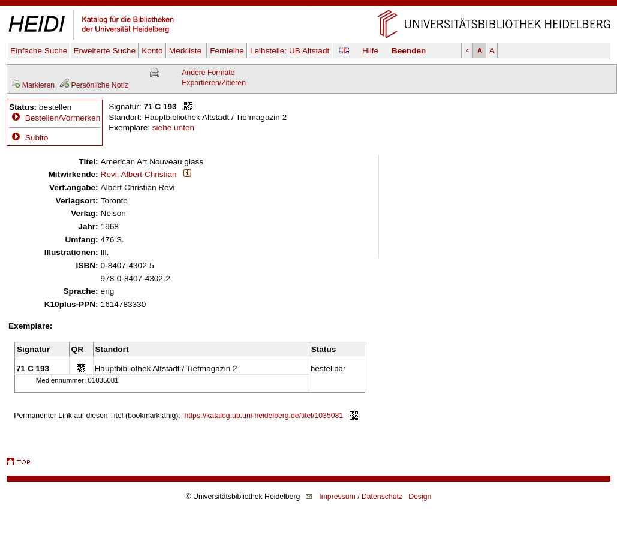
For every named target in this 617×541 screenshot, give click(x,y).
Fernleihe (227, 50)
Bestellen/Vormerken (62, 117)
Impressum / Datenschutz (360, 496)
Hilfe (370, 50)
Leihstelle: (289, 50)
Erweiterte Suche (104, 50)
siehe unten (173, 127)
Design (419, 496)
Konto (152, 50)
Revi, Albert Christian (139, 174)
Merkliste (186, 50)
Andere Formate (208, 72)
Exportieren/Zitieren (214, 83)
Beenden (409, 50)
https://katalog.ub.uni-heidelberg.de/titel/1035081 (264, 415)
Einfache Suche (38, 50)
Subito (28, 137)
